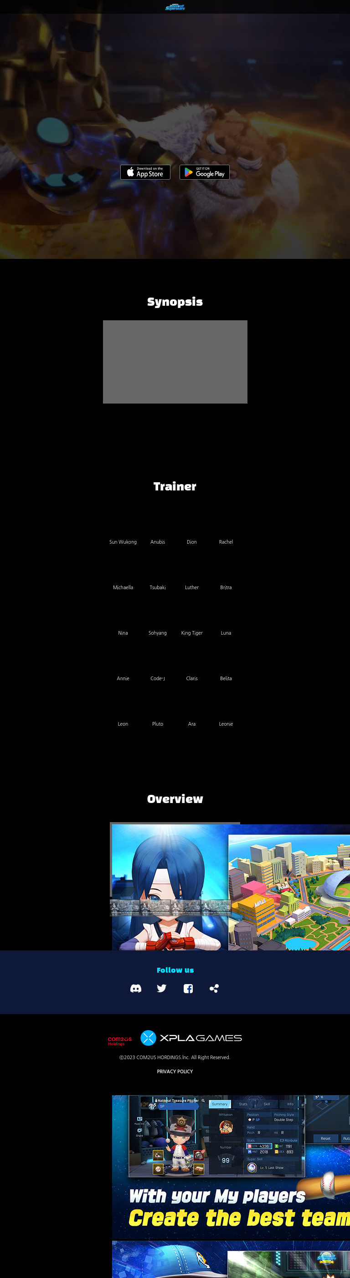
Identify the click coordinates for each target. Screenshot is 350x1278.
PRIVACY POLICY (175, 1072)
